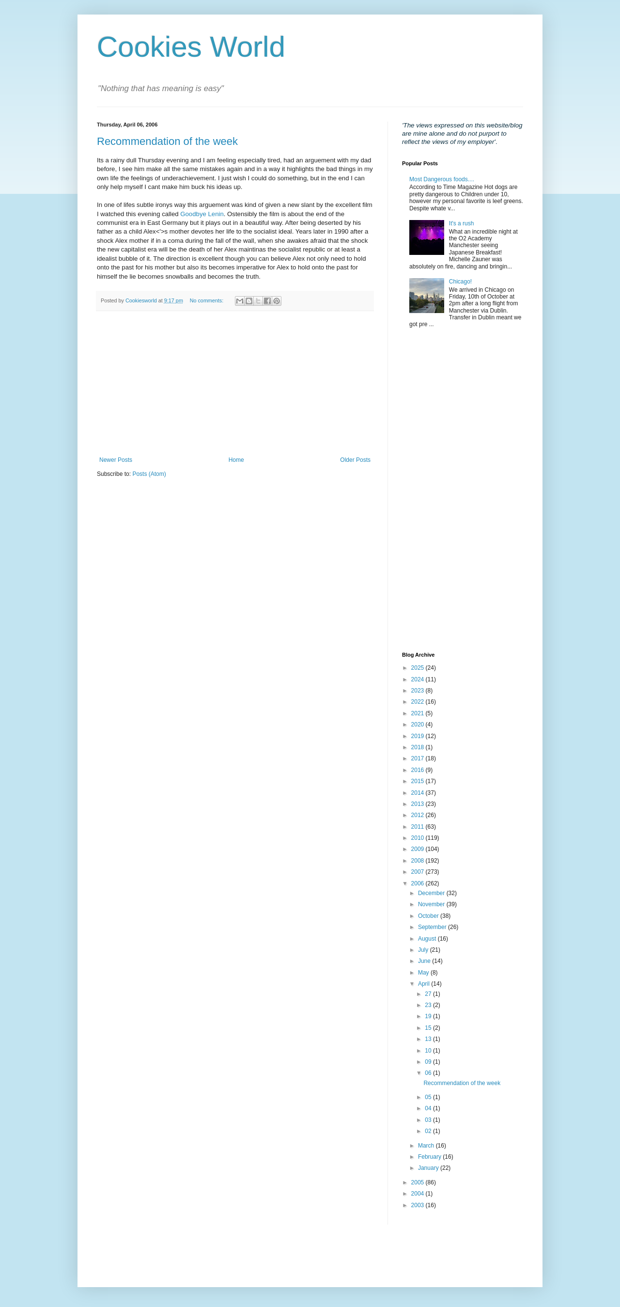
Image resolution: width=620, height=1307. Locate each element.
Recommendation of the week (167, 141)
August (428, 938)
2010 (418, 838)
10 (429, 1050)
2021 (418, 713)
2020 (418, 724)
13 (429, 1039)
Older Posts (355, 460)
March (427, 1145)
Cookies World (191, 47)
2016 (418, 770)
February (430, 1156)
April (424, 983)
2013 (418, 804)
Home (236, 460)
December (432, 893)
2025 (418, 667)
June (425, 961)
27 (429, 994)
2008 (418, 860)
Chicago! (460, 281)
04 (429, 1108)
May (424, 972)
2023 (418, 690)
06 (429, 1073)
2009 (418, 849)
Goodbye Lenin (201, 214)
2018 (418, 747)
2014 (418, 792)
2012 (418, 815)
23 (429, 1005)
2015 (418, 781)
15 (429, 1027)
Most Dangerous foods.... (441, 179)
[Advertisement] (235, 383)
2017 (418, 758)
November (432, 904)
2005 (418, 1182)
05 (429, 1097)
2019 (418, 736)
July (424, 949)
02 (429, 1131)
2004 (418, 1193)
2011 (418, 826)
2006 (418, 883)
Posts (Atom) (149, 474)
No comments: (207, 300)
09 (429, 1061)
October (429, 916)
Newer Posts (115, 460)
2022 (418, 701)
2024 (418, 679)
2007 (418, 871)
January (429, 1168)
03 (429, 1120)
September (433, 927)
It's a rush (461, 223)
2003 (418, 1205)
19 (429, 1016)
